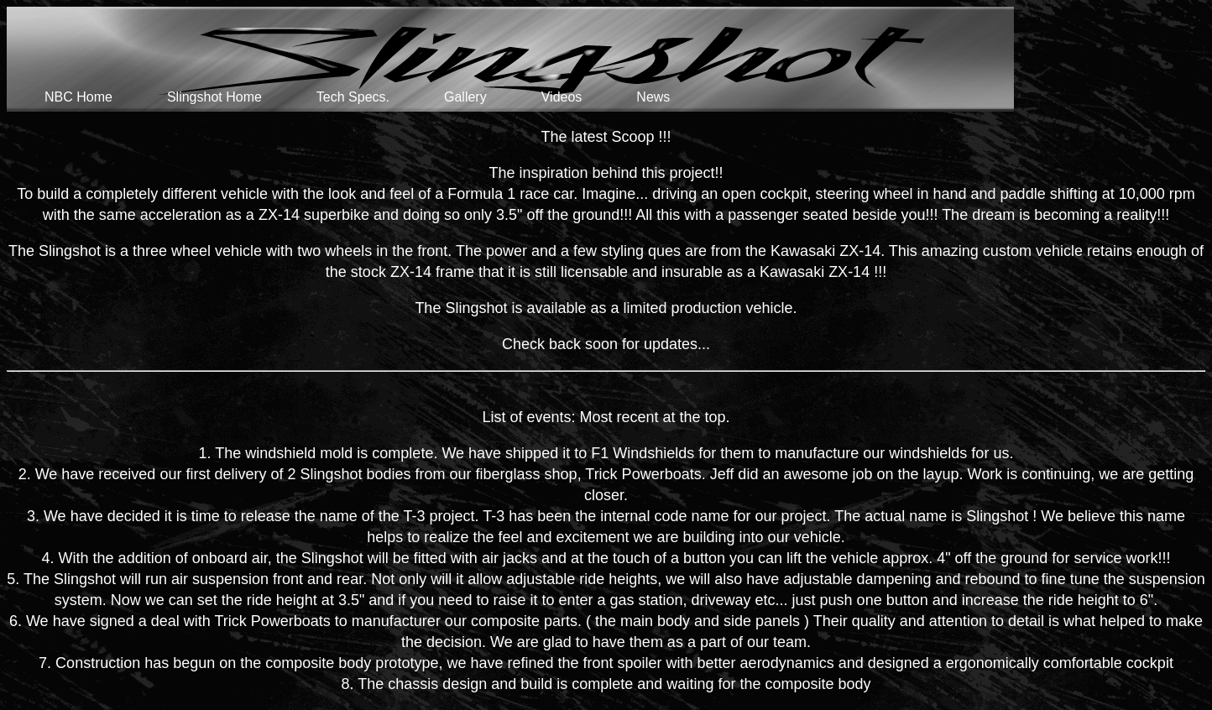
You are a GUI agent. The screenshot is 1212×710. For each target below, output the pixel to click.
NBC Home (78, 97)
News (653, 97)
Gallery (465, 97)
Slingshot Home (214, 97)
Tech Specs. (352, 97)
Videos (561, 97)
